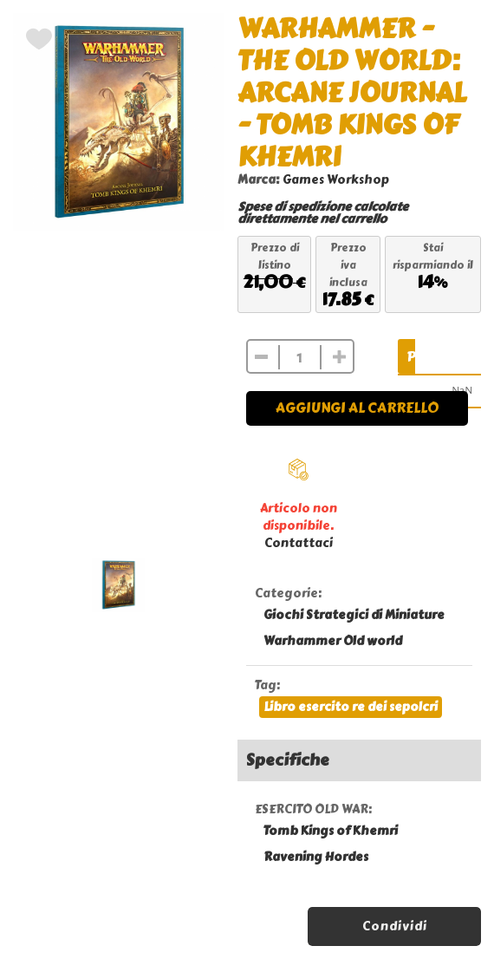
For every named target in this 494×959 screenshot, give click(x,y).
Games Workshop (336, 180)
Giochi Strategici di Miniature (354, 615)
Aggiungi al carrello (357, 408)
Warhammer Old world (332, 641)
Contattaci (298, 543)
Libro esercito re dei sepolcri (350, 707)
